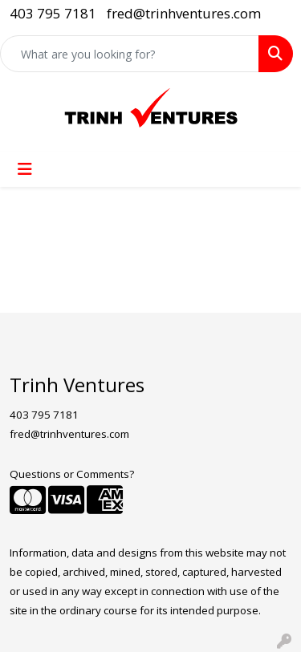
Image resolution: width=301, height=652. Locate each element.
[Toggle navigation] (25, 169)
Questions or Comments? (72, 474)
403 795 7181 (53, 13)
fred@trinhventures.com (184, 13)
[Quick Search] (129, 53)
